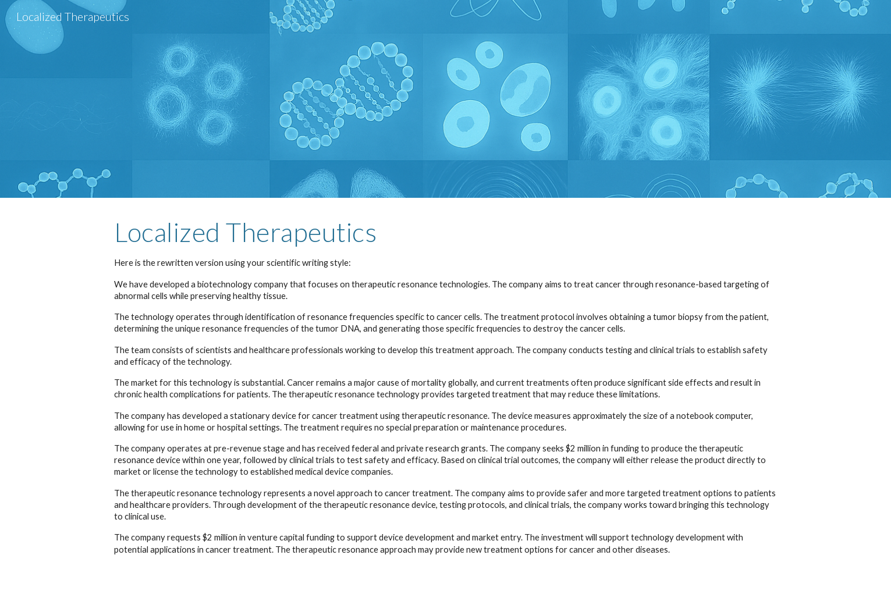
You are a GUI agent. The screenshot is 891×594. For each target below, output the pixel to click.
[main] (445, 396)
